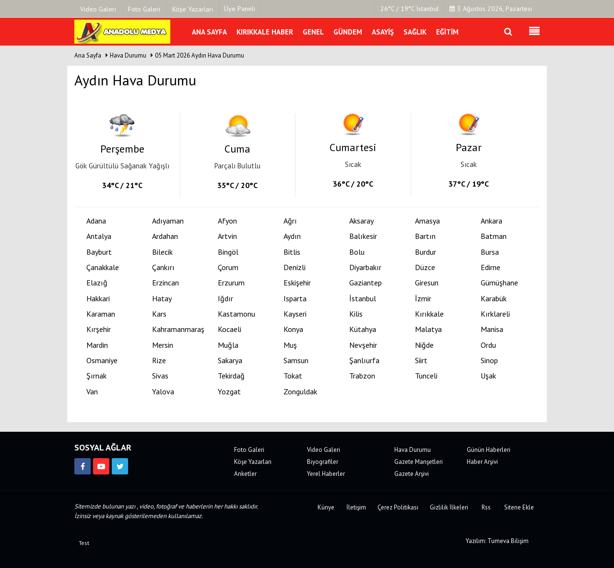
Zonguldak (300, 392)
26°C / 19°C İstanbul (409, 8)
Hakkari (98, 299)
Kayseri (295, 314)
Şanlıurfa (364, 360)
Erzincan (165, 283)
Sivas (160, 376)
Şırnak (96, 376)
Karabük (494, 299)
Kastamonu (236, 314)
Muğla (228, 345)
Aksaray (361, 221)
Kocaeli (229, 329)
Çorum (228, 267)
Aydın (292, 236)
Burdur (425, 252)
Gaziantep (365, 283)
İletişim (356, 507)
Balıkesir (363, 236)
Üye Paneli (239, 8)
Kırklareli (495, 314)
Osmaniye (102, 360)
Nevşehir (363, 345)
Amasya (427, 221)
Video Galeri (323, 450)
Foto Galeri (249, 450)
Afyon (227, 221)
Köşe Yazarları (253, 462)
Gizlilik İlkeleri (449, 507)
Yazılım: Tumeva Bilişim (497, 541)
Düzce (425, 267)
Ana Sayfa (87, 55)
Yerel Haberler (326, 474)
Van (92, 392)
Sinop (489, 360)
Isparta (295, 299)
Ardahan (165, 236)
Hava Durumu (129, 55)
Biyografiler (322, 462)
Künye (326, 507)
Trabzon (362, 376)
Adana (96, 221)
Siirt (421, 360)
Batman (494, 236)
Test (84, 542)
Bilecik (162, 252)
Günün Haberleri (488, 450)
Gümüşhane (499, 283)
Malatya (428, 329)
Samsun (295, 360)
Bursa (490, 252)
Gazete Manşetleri (418, 462)
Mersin (162, 345)
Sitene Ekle (519, 507)
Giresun (426, 283)
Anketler (245, 474)
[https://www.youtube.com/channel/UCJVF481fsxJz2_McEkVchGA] (101, 466)
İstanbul (362, 299)
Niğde (424, 345)
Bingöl (228, 252)
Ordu (488, 345)
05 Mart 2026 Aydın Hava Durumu (199, 55)
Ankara (491, 221)
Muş (290, 345)
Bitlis (291, 252)
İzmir (423, 299)
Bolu (357, 252)
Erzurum (231, 283)
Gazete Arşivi (411, 474)
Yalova (163, 392)
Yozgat (229, 392)
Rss (486, 507)
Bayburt (99, 252)
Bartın (425, 236)
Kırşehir (98, 329)
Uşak (488, 376)
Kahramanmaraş (178, 329)
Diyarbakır (365, 267)
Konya (293, 329)
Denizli (294, 267)
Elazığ (96, 283)
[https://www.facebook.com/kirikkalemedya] (82, 466)
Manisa (492, 329)
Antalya (98, 236)
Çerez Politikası (398, 507)
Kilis (356, 314)
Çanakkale (102, 267)
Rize (159, 360)
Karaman (100, 314)
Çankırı (163, 267)
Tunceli (426, 376)
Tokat (292, 376)
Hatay (162, 299)
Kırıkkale (429, 314)
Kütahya (362, 329)
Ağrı (290, 221)
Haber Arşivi (482, 462)
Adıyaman (168, 221)
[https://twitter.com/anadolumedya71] (120, 466)
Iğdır (225, 299)
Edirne (490, 267)
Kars (159, 314)
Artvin (227, 236)
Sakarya (230, 360)
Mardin (97, 345)
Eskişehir (297, 283)
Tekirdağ (231, 376)
